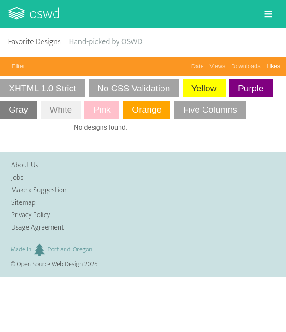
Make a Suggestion (38, 190)
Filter (18, 66)
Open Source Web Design (50, 264)
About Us (24, 165)
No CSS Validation (133, 88)
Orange (146, 109)
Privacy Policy (30, 215)
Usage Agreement (37, 227)
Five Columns (210, 109)
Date (197, 66)
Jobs (17, 178)
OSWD (45, 13)
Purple (250, 88)
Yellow (204, 88)
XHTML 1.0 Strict (42, 88)
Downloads (245, 66)
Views (218, 66)
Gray (18, 109)
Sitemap (23, 202)
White (60, 109)
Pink (102, 109)
